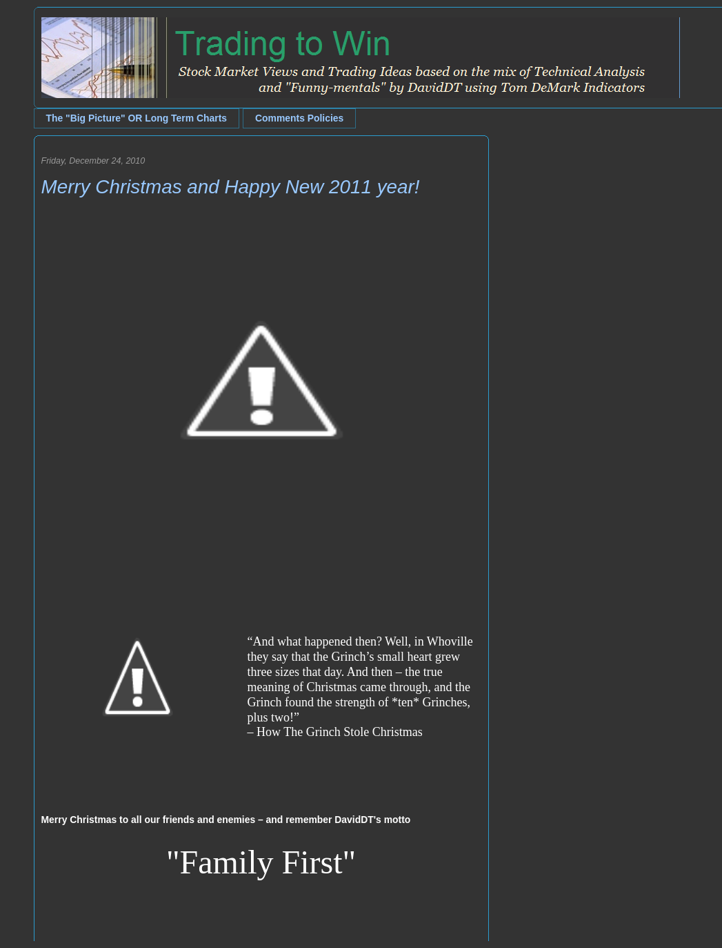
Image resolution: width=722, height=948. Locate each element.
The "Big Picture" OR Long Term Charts (137, 118)
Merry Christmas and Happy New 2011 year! (230, 186)
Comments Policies (299, 118)
